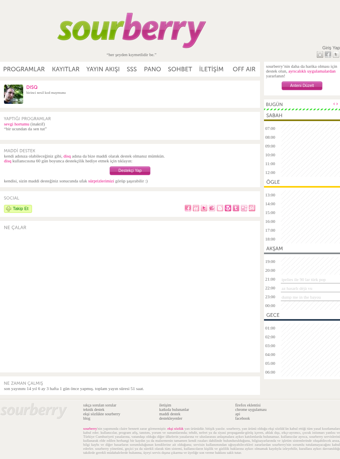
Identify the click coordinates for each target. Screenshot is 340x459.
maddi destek (169, 414)
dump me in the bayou (301, 297)
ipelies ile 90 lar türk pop (304, 279)
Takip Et (20, 208)
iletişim (165, 405)
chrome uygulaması (251, 409)
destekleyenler (170, 418)
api (237, 414)
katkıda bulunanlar (174, 409)
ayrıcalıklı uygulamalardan (312, 71)
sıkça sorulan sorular (99, 405)
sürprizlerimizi (101, 180)
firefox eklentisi (248, 405)
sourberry (90, 429)
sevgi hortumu (16, 123)
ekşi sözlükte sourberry (101, 414)
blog (86, 418)
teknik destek (93, 409)
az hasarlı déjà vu (297, 288)
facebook (242, 418)
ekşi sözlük (175, 429)
